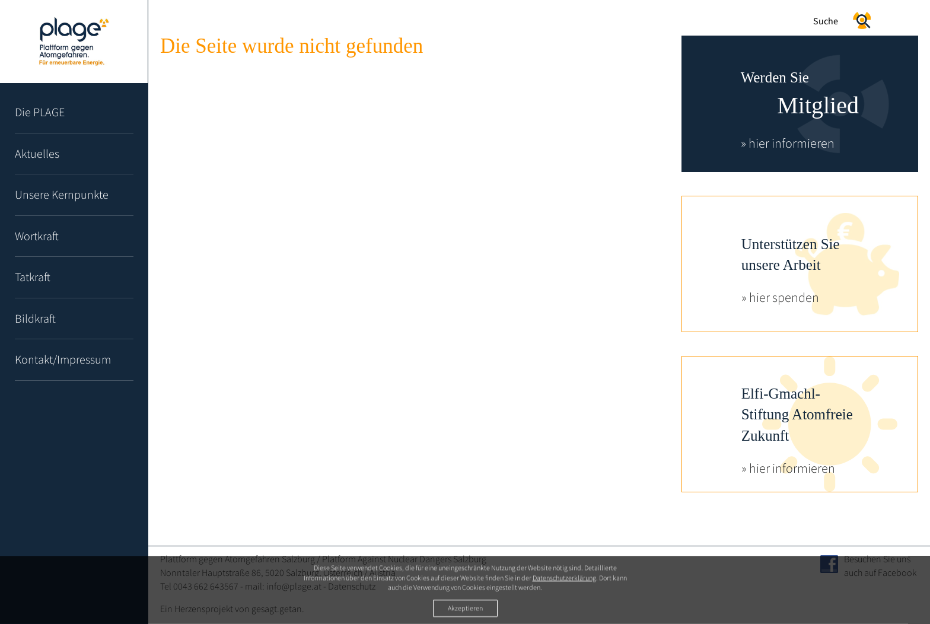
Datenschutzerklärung (564, 578)
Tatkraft (32, 276)
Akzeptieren (465, 608)
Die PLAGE (40, 111)
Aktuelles (37, 153)
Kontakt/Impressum (63, 359)
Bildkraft (35, 318)
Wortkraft (37, 235)
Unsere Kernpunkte (62, 194)
